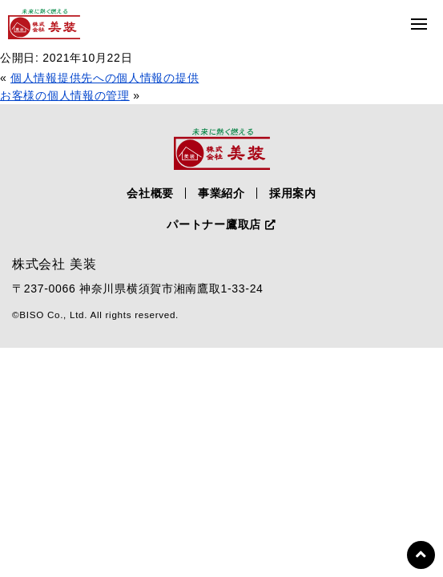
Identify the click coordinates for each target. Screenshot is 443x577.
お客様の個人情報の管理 (65, 95)
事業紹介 (221, 193)
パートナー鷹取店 (221, 224)
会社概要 (150, 193)
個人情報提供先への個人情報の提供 (104, 77)
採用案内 (292, 193)
